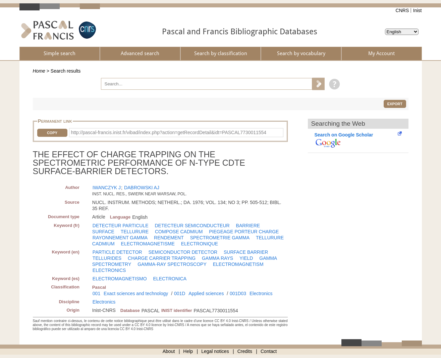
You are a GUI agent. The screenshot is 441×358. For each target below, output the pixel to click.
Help (188, 351)
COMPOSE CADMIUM (179, 231)
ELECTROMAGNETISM (238, 264)
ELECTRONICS (109, 270)
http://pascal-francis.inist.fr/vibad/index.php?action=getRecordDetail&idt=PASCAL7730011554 (169, 132)
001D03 (238, 293)
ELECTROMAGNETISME (148, 243)
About (169, 351)
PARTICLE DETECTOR (117, 252)
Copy (52, 133)
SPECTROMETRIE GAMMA (220, 237)
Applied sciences (206, 293)
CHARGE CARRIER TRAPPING (162, 258)
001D (179, 293)
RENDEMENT (169, 237)
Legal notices (215, 351)
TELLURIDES (107, 258)
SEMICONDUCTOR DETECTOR (183, 252)
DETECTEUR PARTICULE (121, 225)
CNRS (402, 10)
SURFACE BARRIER (246, 252)
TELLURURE (135, 231)
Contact (269, 351)
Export (394, 104)
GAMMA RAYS (217, 258)
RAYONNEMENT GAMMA (120, 237)
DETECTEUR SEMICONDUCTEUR (192, 225)
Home (39, 71)
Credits (244, 351)
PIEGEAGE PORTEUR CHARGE (244, 231)
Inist (417, 10)
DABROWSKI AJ (141, 187)
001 (96, 293)
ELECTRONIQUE (199, 243)
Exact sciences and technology (136, 293)
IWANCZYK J (107, 187)
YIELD (246, 258)
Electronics (261, 293)
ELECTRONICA (170, 278)
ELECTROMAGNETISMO (120, 278)
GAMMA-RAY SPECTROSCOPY (172, 264)
